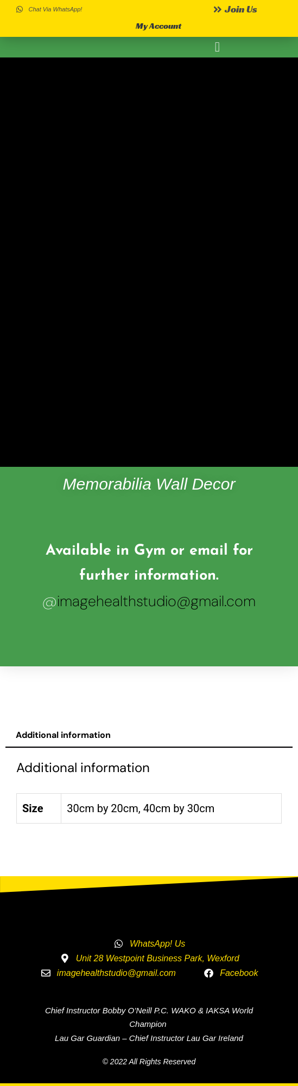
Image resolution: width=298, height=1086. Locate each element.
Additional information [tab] (63, 735)
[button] (217, 47)
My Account (158, 25)
